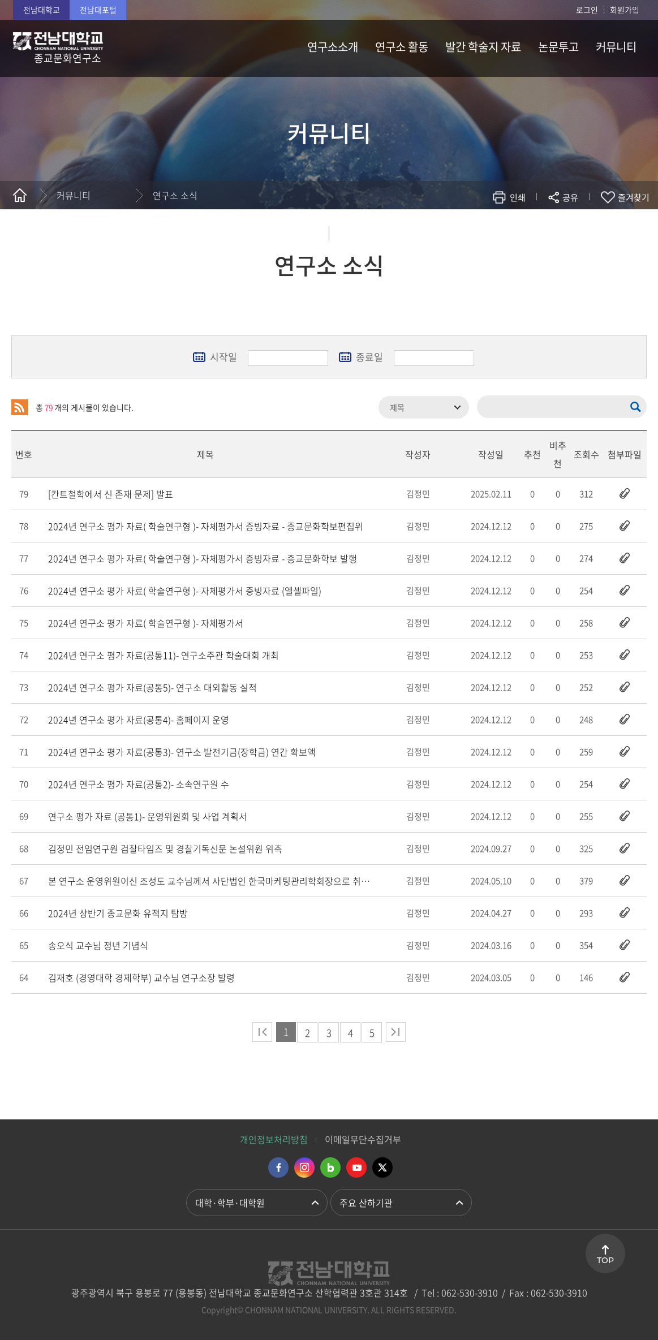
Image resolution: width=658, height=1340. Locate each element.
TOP (605, 1260)
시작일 (223, 357)
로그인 (587, 10)
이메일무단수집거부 (363, 1139)
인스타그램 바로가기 (304, 1167)
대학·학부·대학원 (230, 1202)
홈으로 (20, 195)
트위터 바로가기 (382, 1167)
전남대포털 (98, 9)
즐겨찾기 (634, 197)
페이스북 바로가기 (278, 1167)
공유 (570, 197)
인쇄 (518, 197)
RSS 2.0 (19, 407)
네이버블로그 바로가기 (330, 1167)
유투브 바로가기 (356, 1167)
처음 (262, 1032)
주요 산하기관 (366, 1202)
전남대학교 (41, 9)
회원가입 (624, 10)
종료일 (369, 357)
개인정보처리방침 (274, 1139)
